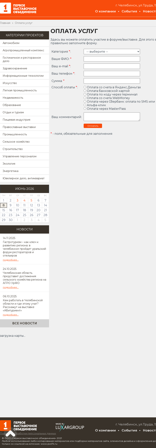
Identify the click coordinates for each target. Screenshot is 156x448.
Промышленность (15, 134)
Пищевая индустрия (16, 119)
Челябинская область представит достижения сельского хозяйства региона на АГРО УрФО (24, 278)
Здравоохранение (15, 68)
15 (3, 210)
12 (31, 205)
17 (17, 210)
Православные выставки (19, 127)
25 (24, 215)
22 (3, 215)
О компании (105, 11)
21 (45, 210)
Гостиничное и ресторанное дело (22, 59)
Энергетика (10, 171)
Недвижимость (13, 97)
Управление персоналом (19, 156)
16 (10, 210)
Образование (12, 105)
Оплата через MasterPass (105, 108)
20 (38, 210)
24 (17, 215)
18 (24, 210)
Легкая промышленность (20, 90)
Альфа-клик (95, 105)
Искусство (10, 83)
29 (3, 220)
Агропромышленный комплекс (23, 50)
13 (38, 205)
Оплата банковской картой (107, 91)
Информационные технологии (23, 75)
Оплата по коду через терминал (111, 94)
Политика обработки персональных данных (28, 433)
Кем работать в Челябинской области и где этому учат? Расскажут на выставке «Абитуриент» (23, 305)
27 (38, 215)
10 (17, 205)
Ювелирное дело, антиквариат (24, 178)
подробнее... (11, 259)
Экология (9, 163)
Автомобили (11, 43)
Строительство (13, 149)
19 (31, 210)
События (129, 11)
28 (45, 215)
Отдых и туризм (13, 112)
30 (11, 220)
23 (10, 215)
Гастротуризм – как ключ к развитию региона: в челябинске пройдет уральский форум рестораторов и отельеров (24, 248)
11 (24, 205)
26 (31, 215)
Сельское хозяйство (16, 141)
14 (45, 205)
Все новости (24, 323)
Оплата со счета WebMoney (107, 98)
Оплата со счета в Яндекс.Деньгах (112, 87)
